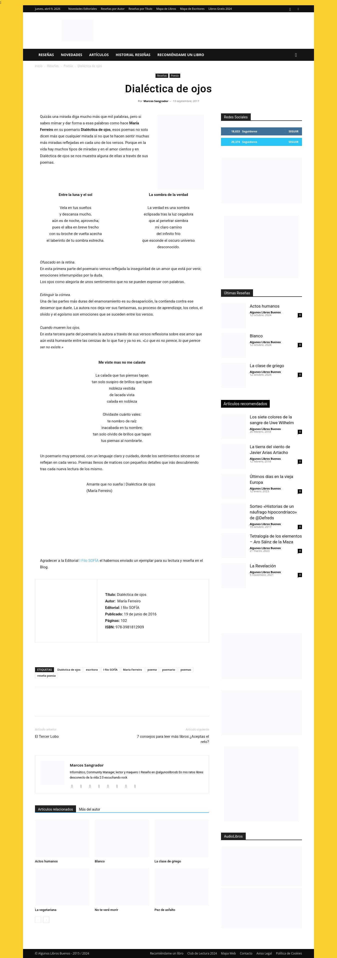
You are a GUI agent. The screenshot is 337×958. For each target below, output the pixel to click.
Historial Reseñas (133, 54)
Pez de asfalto (164, 910)
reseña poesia (46, 675)
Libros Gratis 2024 (220, 9)
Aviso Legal (264, 953)
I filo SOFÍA (110, 669)
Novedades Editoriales (82, 9)
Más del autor (89, 809)
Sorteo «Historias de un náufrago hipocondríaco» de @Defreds (273, 512)
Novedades (71, 54)
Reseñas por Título (140, 9)
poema (152, 669)
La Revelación (263, 565)
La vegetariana (45, 910)
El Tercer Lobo (47, 736)
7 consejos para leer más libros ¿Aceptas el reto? (173, 739)
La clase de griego (167, 861)
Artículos (99, 54)
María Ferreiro (132, 669)
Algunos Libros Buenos (265, 312)
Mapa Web (228, 953)
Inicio (38, 66)
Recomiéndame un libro (181, 54)
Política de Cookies (289, 953)
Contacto (246, 953)
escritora (92, 669)
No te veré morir (106, 910)
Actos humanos (46, 861)
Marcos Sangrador (156, 101)
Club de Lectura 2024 (202, 953)
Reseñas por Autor (112, 9)
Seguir (293, 131)
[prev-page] (38, 920)
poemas (185, 669)
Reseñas (46, 54)
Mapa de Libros (166, 9)
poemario (168, 669)
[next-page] (46, 920)
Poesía (68, 66)
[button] (296, 55)
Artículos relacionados (55, 809)
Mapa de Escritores (192, 9)
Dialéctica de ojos (68, 669)
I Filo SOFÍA (89, 560)
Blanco (100, 861)
